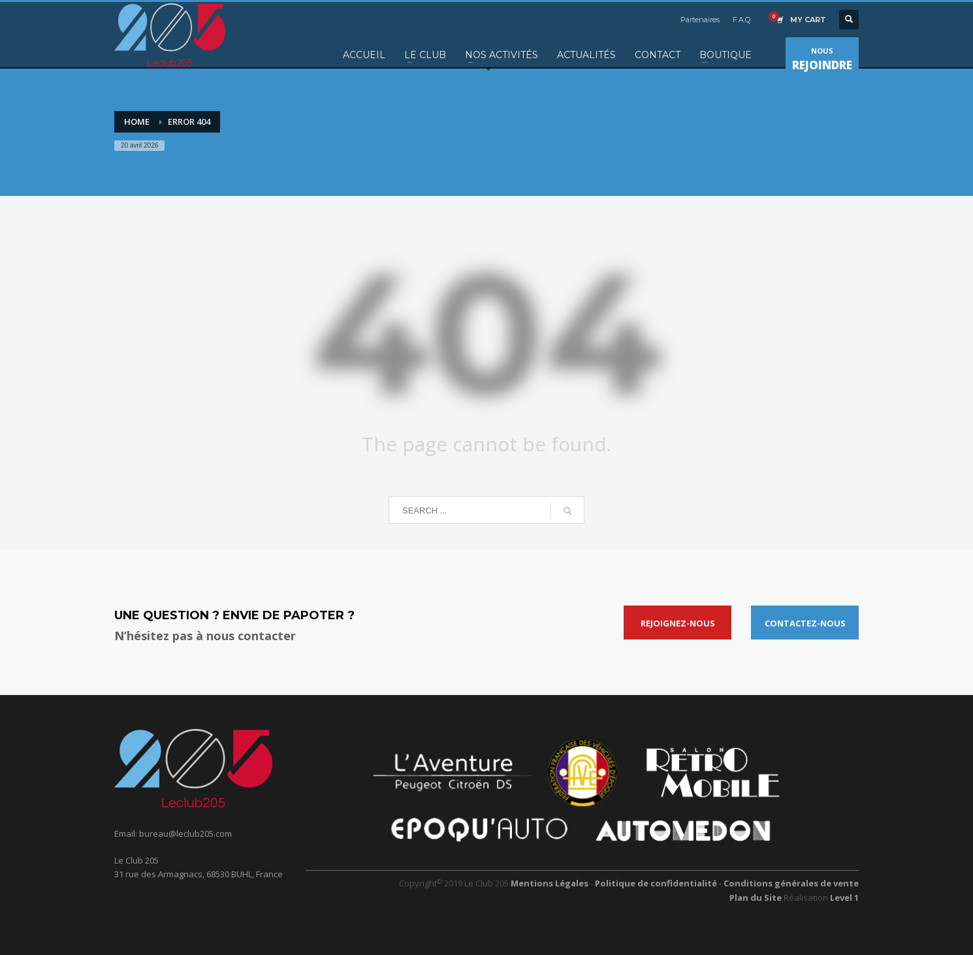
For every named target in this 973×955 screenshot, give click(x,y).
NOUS (822, 61)
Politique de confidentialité (657, 883)
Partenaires (700, 19)
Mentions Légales (549, 883)
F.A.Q (741, 19)
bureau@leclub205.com (185, 833)
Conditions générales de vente (791, 883)
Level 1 (844, 897)
